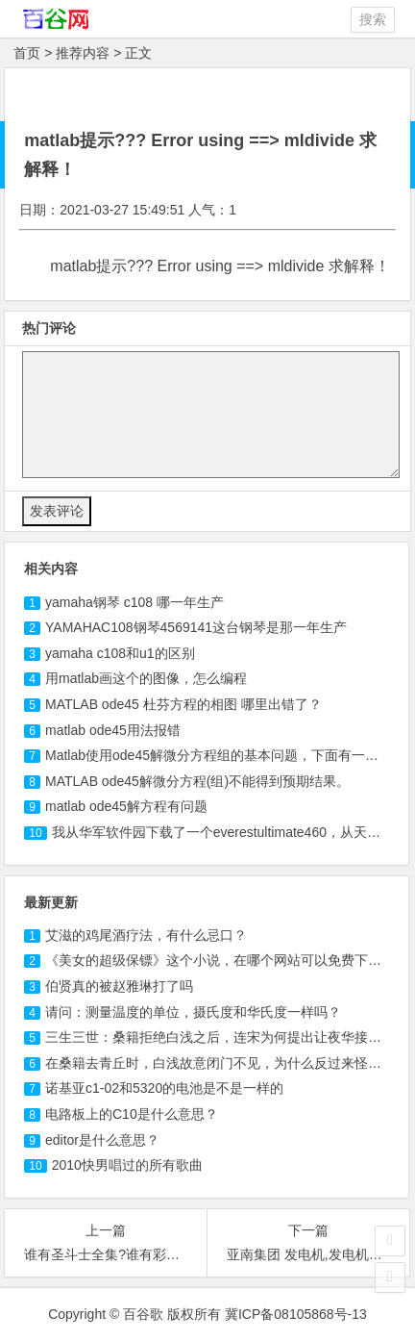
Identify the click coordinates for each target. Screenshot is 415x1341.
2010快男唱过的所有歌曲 (127, 1165)
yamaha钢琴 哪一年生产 (134, 602)
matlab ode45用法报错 (113, 730)
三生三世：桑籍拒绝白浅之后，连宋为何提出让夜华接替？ (220, 1037)
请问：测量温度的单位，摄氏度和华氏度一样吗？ (193, 1012)
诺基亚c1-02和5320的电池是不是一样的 (164, 1088)
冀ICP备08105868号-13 (296, 1314)
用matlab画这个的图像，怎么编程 (146, 678)
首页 (26, 53)
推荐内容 (83, 53)
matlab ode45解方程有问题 (126, 806)
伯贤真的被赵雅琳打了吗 (119, 986)
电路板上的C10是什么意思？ (131, 1114)
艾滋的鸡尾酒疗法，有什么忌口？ (146, 935)
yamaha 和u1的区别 (120, 653)
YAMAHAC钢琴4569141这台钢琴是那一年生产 (196, 627)
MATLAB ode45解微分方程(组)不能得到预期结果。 (197, 781)
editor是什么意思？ (102, 1140)
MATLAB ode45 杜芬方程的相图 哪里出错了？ (183, 704)
